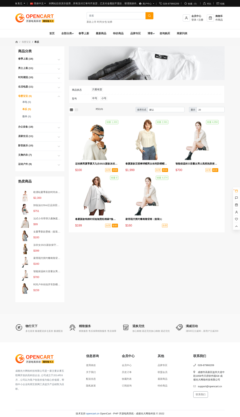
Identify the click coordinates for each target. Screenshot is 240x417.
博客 (150, 33)
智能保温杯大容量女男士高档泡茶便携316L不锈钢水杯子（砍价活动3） (47, 271)
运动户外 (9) (25, 164)
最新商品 (101, 33)
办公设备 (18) (25, 126)
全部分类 (66, 33)
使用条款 (91, 365)
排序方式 (141, 109)
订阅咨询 (127, 385)
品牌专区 (135, 33)
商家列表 (182, 33)
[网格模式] (71, 110)
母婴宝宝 (26, 42)
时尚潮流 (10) (25, 77)
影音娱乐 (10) (25, 145)
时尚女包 (102, 21)
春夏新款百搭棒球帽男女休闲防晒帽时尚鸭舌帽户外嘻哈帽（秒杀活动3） (146, 163)
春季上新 (84, 33)
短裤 (109, 21)
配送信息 (91, 378)
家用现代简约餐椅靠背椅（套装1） (47, 258)
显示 (193, 109)
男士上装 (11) (25, 68)
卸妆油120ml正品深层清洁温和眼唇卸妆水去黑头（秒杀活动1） (47, 205)
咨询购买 (165, 33)
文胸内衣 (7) (25, 154)
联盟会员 (162, 372)
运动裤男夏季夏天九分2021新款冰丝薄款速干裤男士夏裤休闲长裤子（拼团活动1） (96, 163)
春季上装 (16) (25, 58)
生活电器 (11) (25, 86)
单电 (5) (26, 102)
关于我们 (91, 372)
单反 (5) (26, 109)
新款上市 (91, 21)
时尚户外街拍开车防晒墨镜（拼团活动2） (47, 284)
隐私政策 (91, 385)
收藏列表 (127, 378)
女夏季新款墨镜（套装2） (47, 231)
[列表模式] (76, 110)
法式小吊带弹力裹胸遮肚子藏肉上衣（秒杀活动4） (47, 218)
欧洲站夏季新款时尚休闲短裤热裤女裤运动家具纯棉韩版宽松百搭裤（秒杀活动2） (47, 192)
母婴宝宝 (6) (25, 96)
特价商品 (118, 33)
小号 (103, 98)
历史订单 (127, 372)
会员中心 (127, 365)
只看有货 (97, 89)
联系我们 (201, 394)
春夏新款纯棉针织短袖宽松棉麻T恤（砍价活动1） (96, 219)
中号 (94, 98)
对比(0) (99, 109)
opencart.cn (92, 413)
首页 (52, 33)
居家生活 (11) (25, 136)
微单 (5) (26, 116)
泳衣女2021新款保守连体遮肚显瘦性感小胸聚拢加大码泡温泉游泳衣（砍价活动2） (47, 245)
